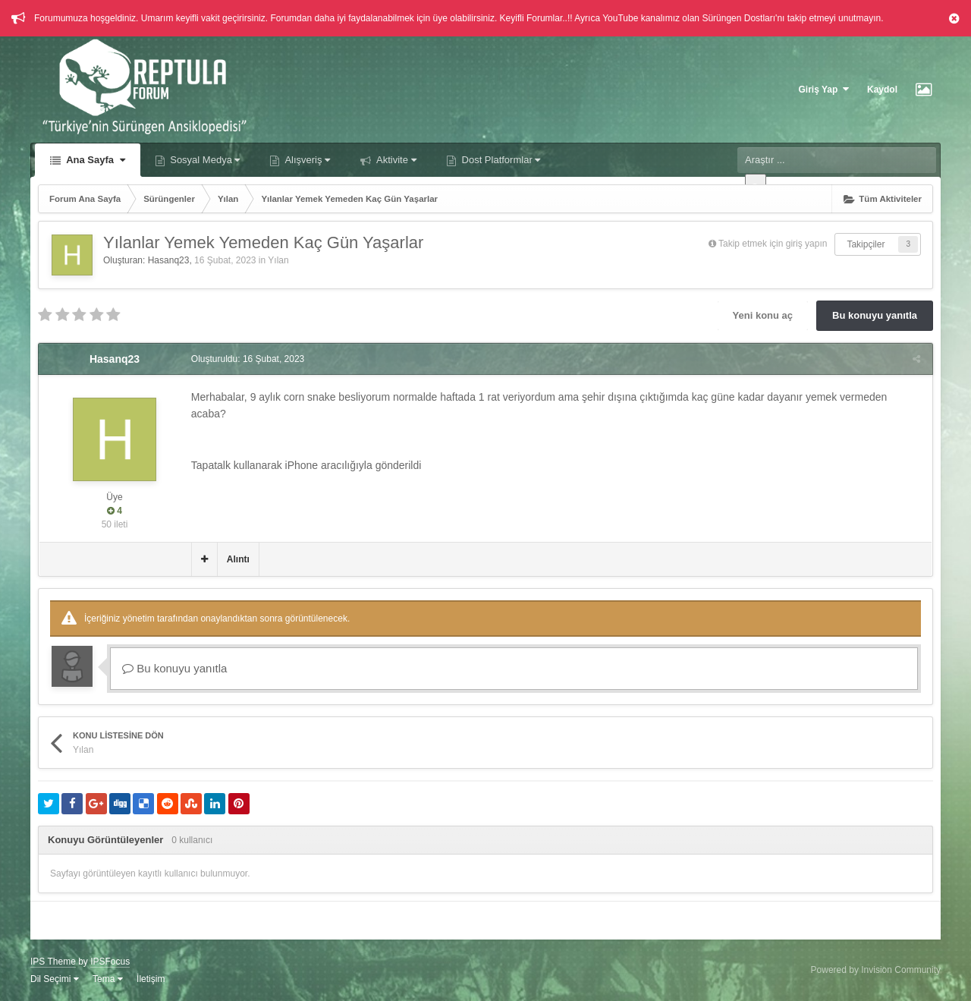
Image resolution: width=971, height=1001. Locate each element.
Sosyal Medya (204, 159)
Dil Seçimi (54, 979)
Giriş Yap (824, 89)
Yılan (278, 260)
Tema (108, 979)
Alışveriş (306, 159)
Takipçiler (866, 244)
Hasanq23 (169, 260)
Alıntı (237, 559)
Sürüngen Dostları (738, 18)
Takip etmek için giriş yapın (772, 243)
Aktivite (395, 159)
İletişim (151, 979)
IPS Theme (53, 961)
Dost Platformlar (499, 159)
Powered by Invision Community (876, 970)
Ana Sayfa (94, 159)
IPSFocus (110, 961)
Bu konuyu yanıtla (874, 315)
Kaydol (882, 89)
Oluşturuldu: (246, 359)
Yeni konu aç (763, 315)
